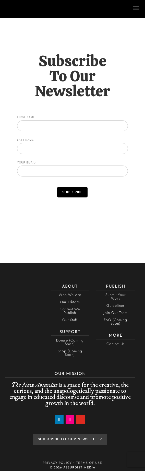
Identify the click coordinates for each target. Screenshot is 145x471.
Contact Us (115, 343)
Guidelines (115, 305)
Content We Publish (70, 311)
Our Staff (70, 319)
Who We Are (70, 294)
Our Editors (70, 301)
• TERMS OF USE (87, 463)
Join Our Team (115, 312)
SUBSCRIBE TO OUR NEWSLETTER (70, 439)
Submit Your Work (115, 296)
